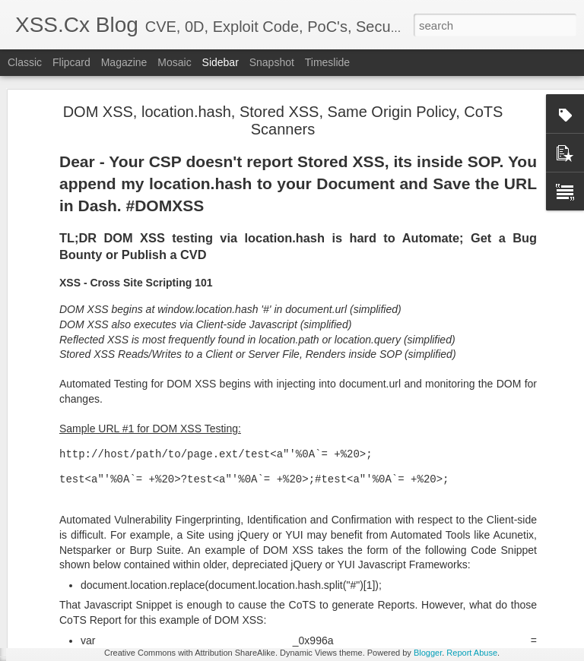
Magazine (124, 62)
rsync (395, 589)
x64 (423, 589)
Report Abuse (471, 652)
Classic (25, 62)
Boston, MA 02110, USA (391, 569)
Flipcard (71, 62)
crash (326, 589)
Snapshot (271, 62)
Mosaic (174, 62)
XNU (448, 589)
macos (360, 589)
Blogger (428, 652)
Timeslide (327, 62)
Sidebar (220, 62)
